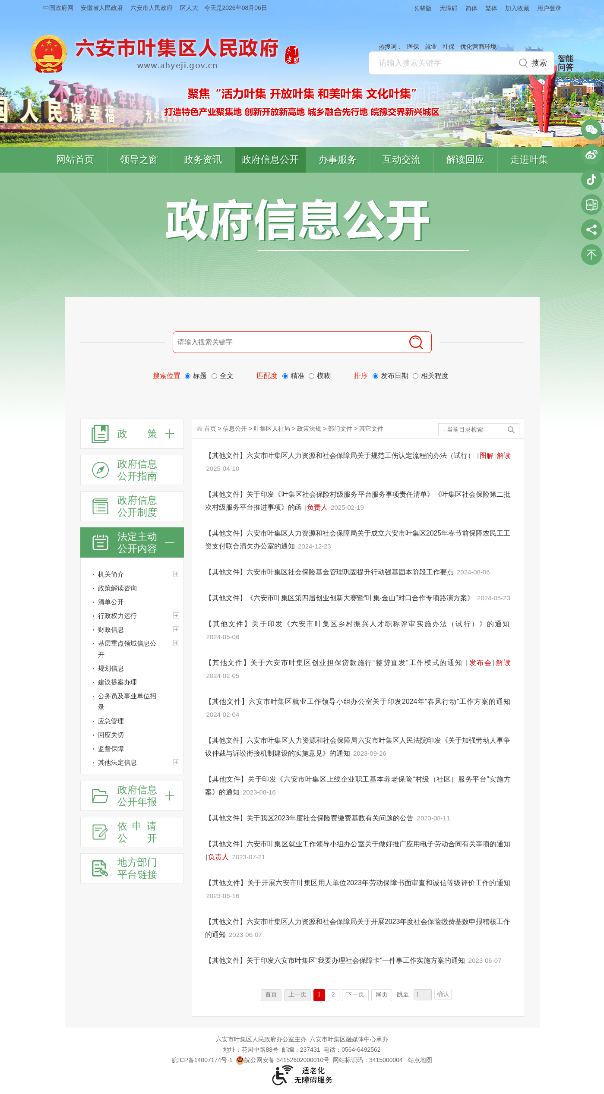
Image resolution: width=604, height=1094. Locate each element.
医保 (413, 46)
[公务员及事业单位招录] (132, 701)
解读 (504, 455)
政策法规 (309, 428)
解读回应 (465, 159)
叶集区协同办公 (591, 204)
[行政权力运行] (132, 616)
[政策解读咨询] (132, 588)
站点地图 (420, 1059)
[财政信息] (132, 630)
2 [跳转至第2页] (333, 994)
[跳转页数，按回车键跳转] (423, 994)
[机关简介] (132, 574)
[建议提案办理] (132, 682)
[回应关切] (132, 735)
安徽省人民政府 (102, 7)
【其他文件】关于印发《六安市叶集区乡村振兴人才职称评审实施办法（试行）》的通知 (358, 623)
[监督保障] (132, 749)
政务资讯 (203, 159)
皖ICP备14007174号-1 (202, 1059)
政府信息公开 (270, 159)
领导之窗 (139, 159)
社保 (449, 46)
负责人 (317, 507)
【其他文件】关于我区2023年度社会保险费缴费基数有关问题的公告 (310, 818)
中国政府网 (58, 7)
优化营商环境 (478, 46)
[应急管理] (132, 721)
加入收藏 (517, 8)
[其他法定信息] (132, 762)
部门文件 (340, 428)
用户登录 (549, 8)
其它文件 (371, 428)
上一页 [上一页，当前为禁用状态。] (297, 994)
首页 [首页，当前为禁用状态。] (271, 994)
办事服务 (338, 159)
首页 (210, 428)
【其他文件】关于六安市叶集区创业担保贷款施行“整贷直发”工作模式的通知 (335, 662)
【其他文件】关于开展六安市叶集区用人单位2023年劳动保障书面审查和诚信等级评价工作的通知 (358, 882)
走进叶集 (529, 159)
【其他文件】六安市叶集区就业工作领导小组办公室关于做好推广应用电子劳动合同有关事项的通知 (358, 844)
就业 (431, 46)
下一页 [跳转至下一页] (355, 994)
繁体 (491, 8)
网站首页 (75, 159)
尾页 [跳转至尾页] (382, 994)
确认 (443, 994)
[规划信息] (132, 668)
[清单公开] (132, 602)
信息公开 (235, 428)
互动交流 (402, 159)
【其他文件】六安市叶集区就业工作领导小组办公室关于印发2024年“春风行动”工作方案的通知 (358, 701)
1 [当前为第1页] (319, 994)
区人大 (189, 7)
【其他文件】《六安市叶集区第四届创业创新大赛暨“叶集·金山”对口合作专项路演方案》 (340, 598)
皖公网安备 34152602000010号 (282, 1059)
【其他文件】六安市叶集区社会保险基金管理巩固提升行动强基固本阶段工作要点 (330, 572)
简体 (471, 8)
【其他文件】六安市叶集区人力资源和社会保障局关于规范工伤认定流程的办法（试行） (341, 455)
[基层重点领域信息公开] (132, 649)
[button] (419, 8)
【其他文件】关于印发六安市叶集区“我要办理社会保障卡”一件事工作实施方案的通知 (336, 960)
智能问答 (565, 63)
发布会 (480, 662)
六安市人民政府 (151, 7)
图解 (486, 455)
